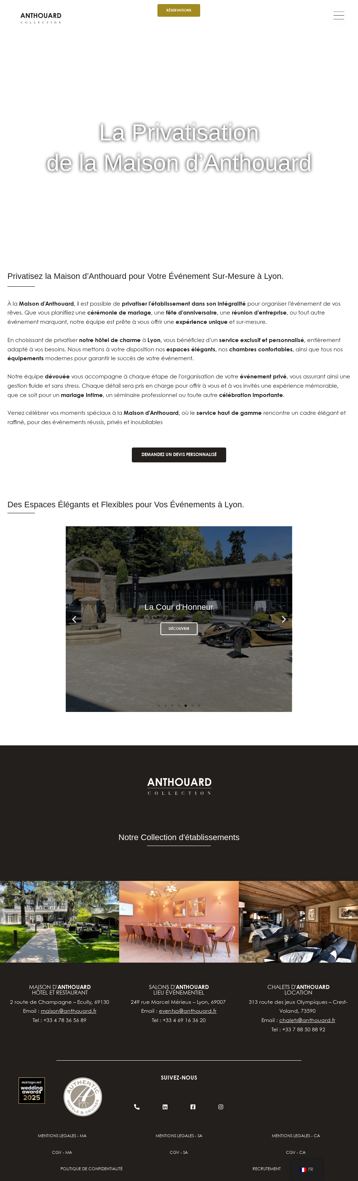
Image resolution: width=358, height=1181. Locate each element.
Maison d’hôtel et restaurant (60, 990)
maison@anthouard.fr (69, 1011)
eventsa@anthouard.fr (188, 1011)
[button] (339, 16)
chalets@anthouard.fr (307, 1020)
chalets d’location (298, 990)
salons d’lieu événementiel (179, 990)
